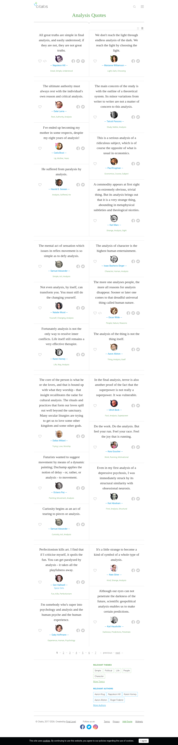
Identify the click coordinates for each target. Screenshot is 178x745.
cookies (46, 741)
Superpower (123, 416)
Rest (53, 117)
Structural (123, 509)
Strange (110, 231)
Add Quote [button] (127, 722)
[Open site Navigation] (142, 6)
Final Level (71, 722)
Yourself (52, 318)
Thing (109, 360)
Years (66, 159)
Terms (107, 722)
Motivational (123, 457)
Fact (107, 416)
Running (113, 457)
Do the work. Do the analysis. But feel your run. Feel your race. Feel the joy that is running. (116, 432)
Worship (67, 447)
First (108, 509)
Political (108, 671)
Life (55, 365)
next (117, 653)
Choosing (121, 71)
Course (118, 174)
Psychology (70, 641)
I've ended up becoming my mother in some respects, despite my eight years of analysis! (61, 133)
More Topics (99, 682)
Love (61, 447)
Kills (57, 594)
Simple (59, 71)
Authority (60, 117)
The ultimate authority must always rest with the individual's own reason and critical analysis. (61, 92)
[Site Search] (134, 6)
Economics (109, 174)
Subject (125, 174)
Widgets (139, 722)
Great (52, 71)
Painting (52, 498)
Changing (61, 318)
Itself (123, 360)
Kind (109, 581)
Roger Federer (116, 700)
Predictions (116, 632)
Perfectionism (66, 594)
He (69, 195)
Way (59, 365)
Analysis (68, 117)
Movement (61, 498)
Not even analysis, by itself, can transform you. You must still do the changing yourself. (61, 293)
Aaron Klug (100, 695)
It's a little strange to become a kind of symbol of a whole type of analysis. (116, 555)
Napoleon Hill (114, 695)
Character (109, 272)
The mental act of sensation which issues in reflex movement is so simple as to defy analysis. (61, 251)
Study (109, 128)
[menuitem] (138, 29)
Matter (115, 128)
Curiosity (55, 535)
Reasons (123, 324)
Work (107, 457)
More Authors (99, 706)
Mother (60, 159)
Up (55, 159)
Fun (52, 594)
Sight (124, 231)
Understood (68, 71)
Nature (116, 324)
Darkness (107, 632)
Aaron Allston (101, 700)
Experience (52, 641)
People (109, 324)
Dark (115, 71)
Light (109, 71)
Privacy (116, 722)
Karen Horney (130, 695)
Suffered (64, 195)
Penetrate (126, 632)
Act (60, 277)
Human (117, 272)
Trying (55, 447)
